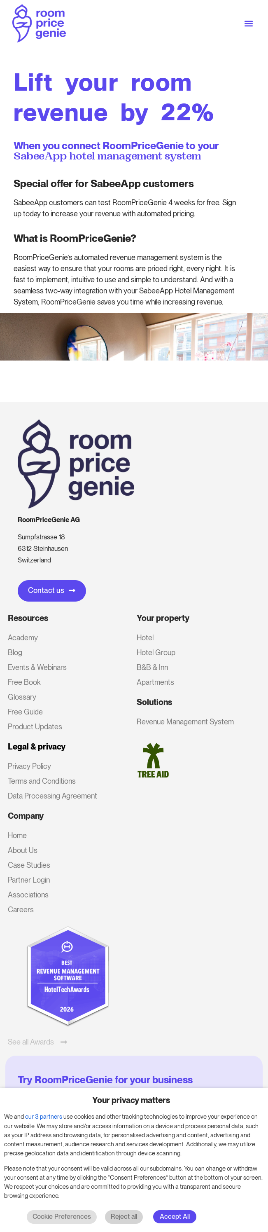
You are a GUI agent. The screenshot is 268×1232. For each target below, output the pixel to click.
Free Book (24, 682)
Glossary (22, 697)
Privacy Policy (29, 766)
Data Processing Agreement (52, 796)
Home (17, 835)
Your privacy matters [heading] (131, 1100)
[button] (249, 23)
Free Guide (25, 711)
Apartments (155, 682)
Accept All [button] (175, 1216)
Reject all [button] (124, 1216)
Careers (21, 909)
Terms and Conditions (42, 781)
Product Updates (35, 726)
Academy (23, 637)
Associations (28, 894)
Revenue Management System (185, 721)
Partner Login (29, 880)
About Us (22, 850)
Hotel (145, 637)
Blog (15, 652)
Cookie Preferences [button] (62, 1216)
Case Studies (29, 865)
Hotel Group (156, 652)
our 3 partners (43, 1116)
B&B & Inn (152, 667)
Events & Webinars (37, 667)
